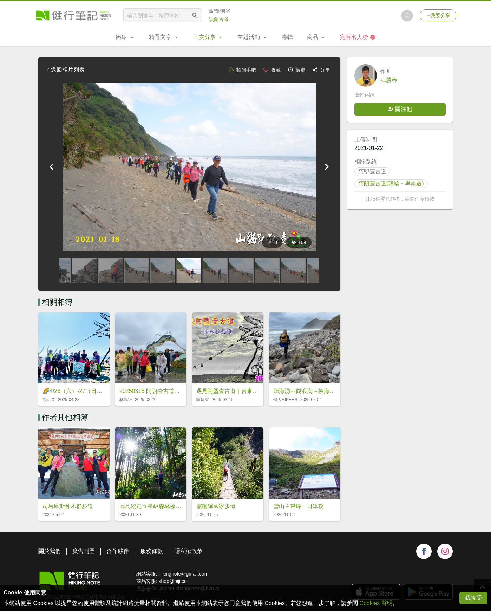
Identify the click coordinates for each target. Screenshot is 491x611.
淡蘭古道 (219, 19)
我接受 (473, 598)
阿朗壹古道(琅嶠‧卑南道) (391, 183)
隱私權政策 (189, 551)
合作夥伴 (117, 551)
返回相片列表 (65, 70)
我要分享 (438, 15)
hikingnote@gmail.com (183, 574)
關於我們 (49, 551)
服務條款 (151, 551)
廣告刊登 (83, 551)
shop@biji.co (172, 581)
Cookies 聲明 (375, 603)
